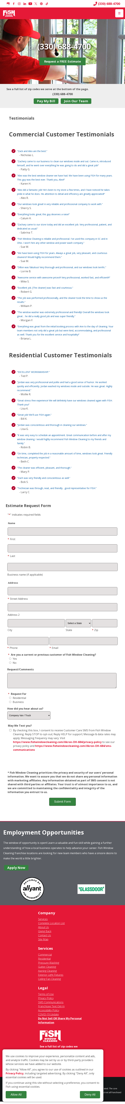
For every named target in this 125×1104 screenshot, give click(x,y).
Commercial (45, 957)
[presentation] (62, 764)
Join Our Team (76, 101)
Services (43, 921)
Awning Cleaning (47, 973)
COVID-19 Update (48, 1017)
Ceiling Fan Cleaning (49, 981)
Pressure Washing (48, 965)
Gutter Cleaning (47, 969)
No (12, 663)
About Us (43, 929)
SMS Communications (50, 1004)
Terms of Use (46, 996)
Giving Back (44, 933)
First (11, 539)
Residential (17, 700)
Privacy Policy (46, 1000)
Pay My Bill (46, 101)
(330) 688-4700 (106, 4)
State (69, 630)
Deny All (90, 1094)
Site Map (43, 942)
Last (11, 556)
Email (53, 648)
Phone (12, 648)
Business (16, 704)
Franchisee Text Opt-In (51, 1009)
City (10, 630)
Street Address (18, 599)
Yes (13, 658)
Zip (95, 630)
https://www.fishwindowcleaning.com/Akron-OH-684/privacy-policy (57, 744)
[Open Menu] (119, 13)
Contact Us (44, 938)
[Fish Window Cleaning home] (9, 13)
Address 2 (14, 615)
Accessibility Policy (48, 1013)
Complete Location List (51, 925)
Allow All (16, 1094)
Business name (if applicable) (25, 574)
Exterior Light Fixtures (50, 977)
